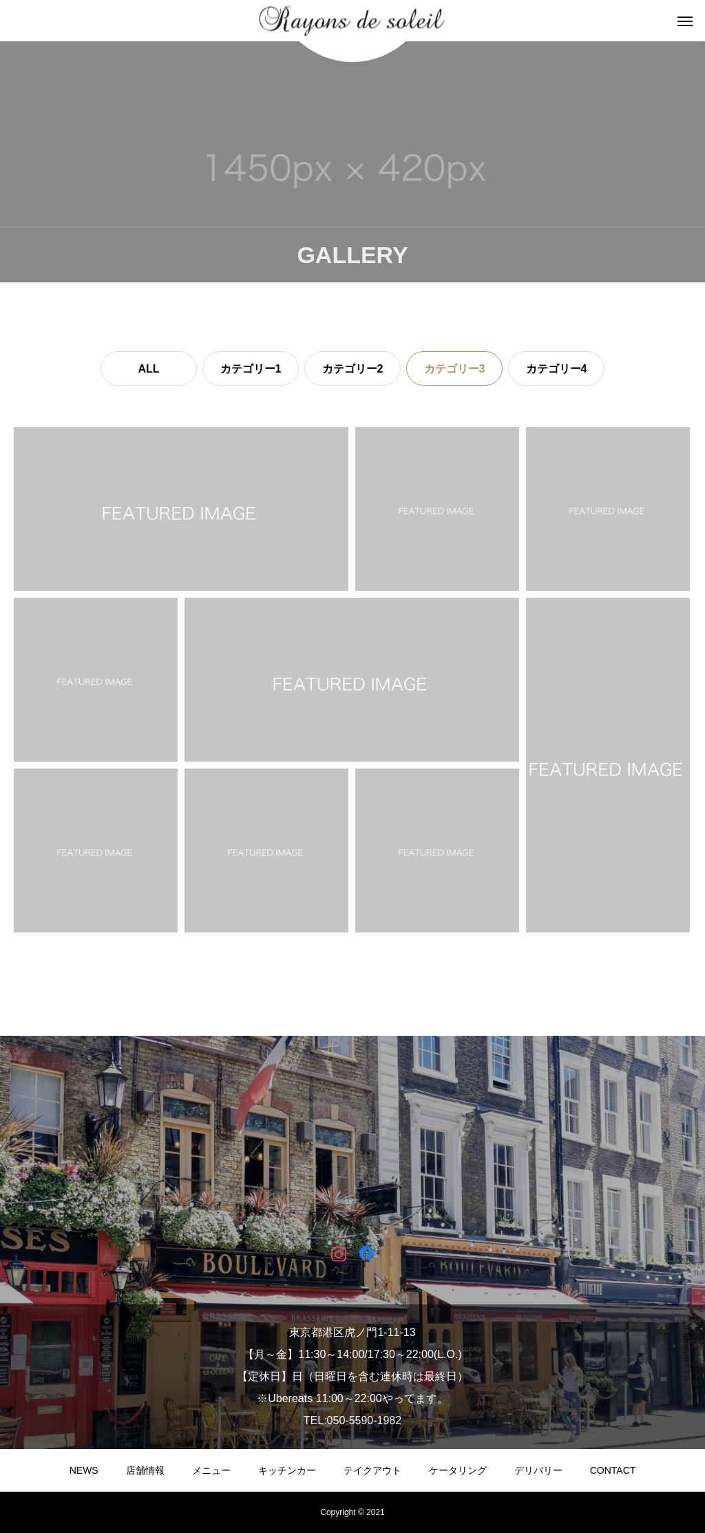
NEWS (84, 1470)
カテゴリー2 (352, 369)
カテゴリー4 (556, 369)
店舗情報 (145, 1470)
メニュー (211, 1470)
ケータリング (458, 1470)
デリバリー (538, 1470)
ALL (148, 369)
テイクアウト (372, 1470)
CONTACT (613, 1470)
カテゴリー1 (251, 369)
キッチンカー (287, 1470)
